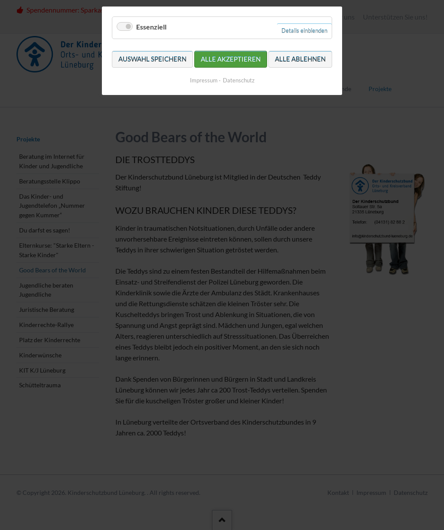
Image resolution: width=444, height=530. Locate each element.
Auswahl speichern (152, 59)
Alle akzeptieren (231, 59)
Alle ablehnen (300, 59)
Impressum (204, 80)
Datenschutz (239, 80)
